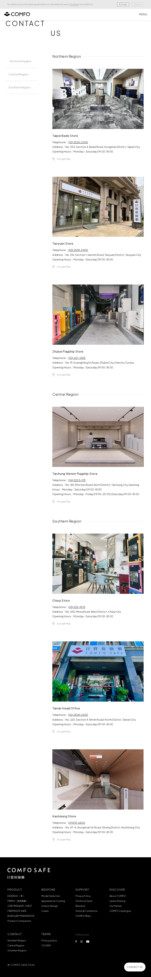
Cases (45, 911)
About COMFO (118, 896)
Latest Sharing (117, 901)
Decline (138, 4)
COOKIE (46, 945)
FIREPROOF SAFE (16, 911)
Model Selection (50, 896)
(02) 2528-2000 (78, 142)
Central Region (15, 945)
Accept (123, 4)
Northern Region (16, 940)
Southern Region (16, 950)
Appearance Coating (53, 901)
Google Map (64, 159)
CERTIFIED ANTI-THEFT (19, 906)
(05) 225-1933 (76, 607)
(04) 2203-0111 (76, 480)
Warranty (80, 906)
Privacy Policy (83, 896)
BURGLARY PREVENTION (20, 916)
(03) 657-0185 (76, 358)
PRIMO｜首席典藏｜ (17, 901)
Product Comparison (19, 921)
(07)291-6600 (76, 822)
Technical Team (84, 901)
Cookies (74, 4)
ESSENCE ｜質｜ (16, 896)
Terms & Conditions (86, 911)
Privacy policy (49, 940)
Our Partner (116, 906)
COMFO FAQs (83, 916)
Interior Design (49, 906)
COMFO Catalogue (120, 911)
